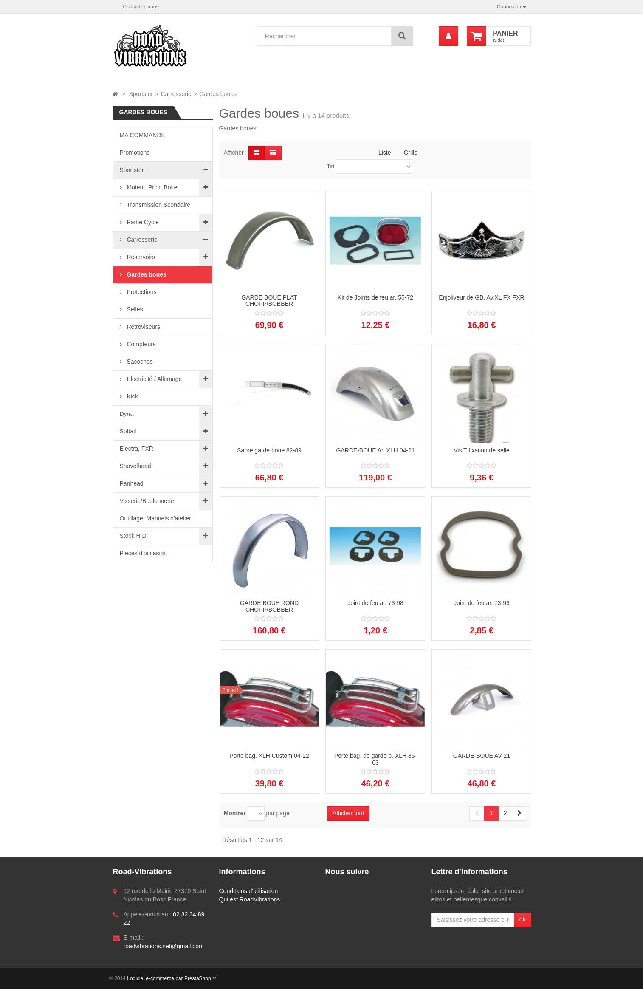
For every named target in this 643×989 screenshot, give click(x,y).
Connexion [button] (511, 7)
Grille (410, 152)
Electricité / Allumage (153, 379)
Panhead (132, 483)
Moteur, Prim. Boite (151, 187)
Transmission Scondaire (158, 204)
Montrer (235, 813)
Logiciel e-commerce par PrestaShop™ (171, 978)
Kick (131, 396)
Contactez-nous (141, 7)
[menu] (448, 36)
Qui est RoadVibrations (249, 899)
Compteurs (140, 344)
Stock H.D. (134, 535)
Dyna (127, 413)
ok (522, 919)
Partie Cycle (142, 222)
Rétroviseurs (142, 326)
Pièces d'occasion (143, 553)
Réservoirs (140, 257)
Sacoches (139, 361)
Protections (141, 291)
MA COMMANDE (142, 135)
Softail (128, 431)
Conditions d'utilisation (248, 890)
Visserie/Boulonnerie (147, 500)
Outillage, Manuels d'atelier (155, 518)
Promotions (135, 152)
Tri (330, 166)
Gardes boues (145, 274)
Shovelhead (135, 466)
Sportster (132, 170)
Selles (134, 309)
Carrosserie (141, 239)
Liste (384, 152)
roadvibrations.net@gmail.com (164, 946)
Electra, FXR (136, 448)
